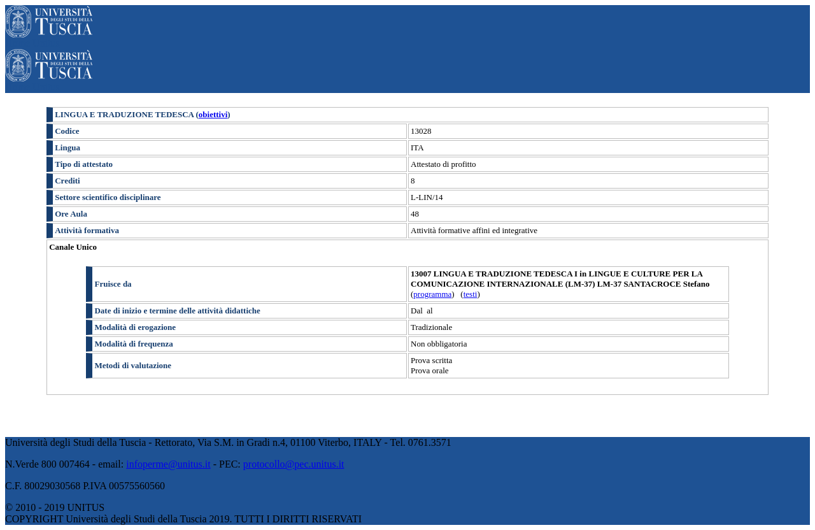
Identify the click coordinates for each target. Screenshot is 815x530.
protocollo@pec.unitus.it (293, 464)
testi (471, 294)
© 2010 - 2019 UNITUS (54, 507)
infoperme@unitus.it (168, 464)
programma (432, 294)
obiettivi (213, 114)
